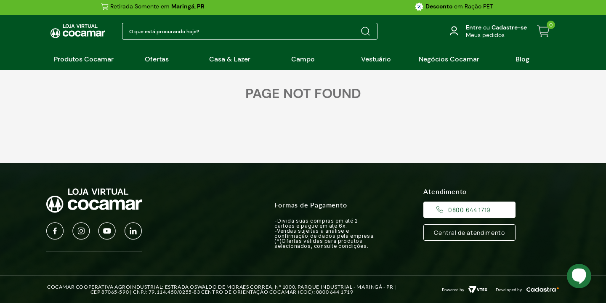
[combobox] (249, 31)
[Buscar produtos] (365, 31)
